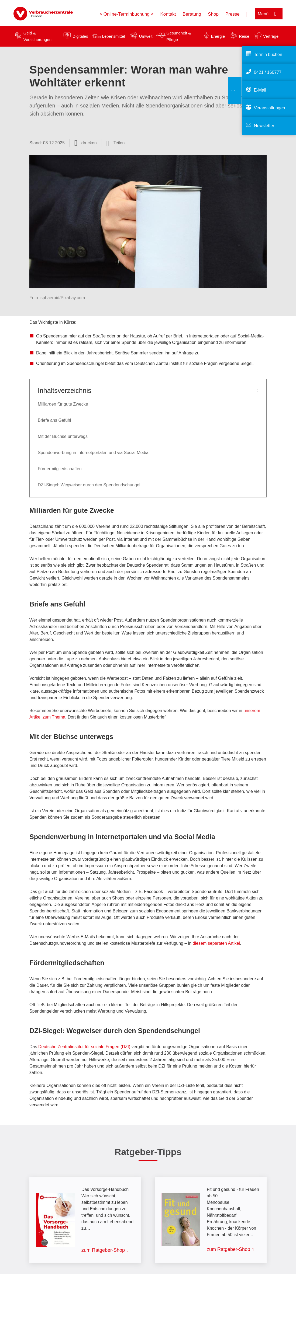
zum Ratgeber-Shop (103, 1250)
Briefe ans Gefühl (54, 420)
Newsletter (264, 125)
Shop (213, 14)
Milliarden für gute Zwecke (63, 404)
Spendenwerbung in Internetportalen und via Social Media (93, 452)
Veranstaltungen (269, 108)
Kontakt (168, 14)
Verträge (270, 36)
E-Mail (260, 90)
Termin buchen (268, 54)
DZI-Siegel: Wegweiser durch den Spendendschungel (89, 485)
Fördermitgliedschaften (60, 468)
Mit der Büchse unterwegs (63, 436)
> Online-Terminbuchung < (126, 14)
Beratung (192, 14)
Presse (232, 14)
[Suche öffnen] (247, 13)
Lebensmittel (113, 36)
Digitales (80, 36)
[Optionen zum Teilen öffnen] (116, 143)
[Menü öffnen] (269, 13)
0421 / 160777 (267, 72)
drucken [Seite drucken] (89, 143)
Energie (218, 36)
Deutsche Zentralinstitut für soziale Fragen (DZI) (84, 1046)
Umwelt (145, 36)
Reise (244, 36)
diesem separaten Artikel (216, 943)
